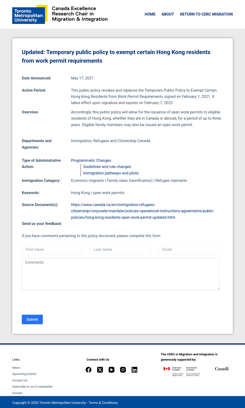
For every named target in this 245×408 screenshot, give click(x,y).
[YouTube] (111, 370)
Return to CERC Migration (206, 14)
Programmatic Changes (91, 160)
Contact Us (20, 380)
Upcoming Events (24, 374)
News (16, 367)
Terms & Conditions (103, 403)
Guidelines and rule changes (107, 166)
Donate (17, 393)
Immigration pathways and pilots (111, 173)
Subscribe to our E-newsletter (32, 386)
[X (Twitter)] (100, 370)
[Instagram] (123, 370)
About (167, 14)
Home (150, 14)
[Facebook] (88, 370)
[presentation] (58, 303)
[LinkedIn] (134, 370)
